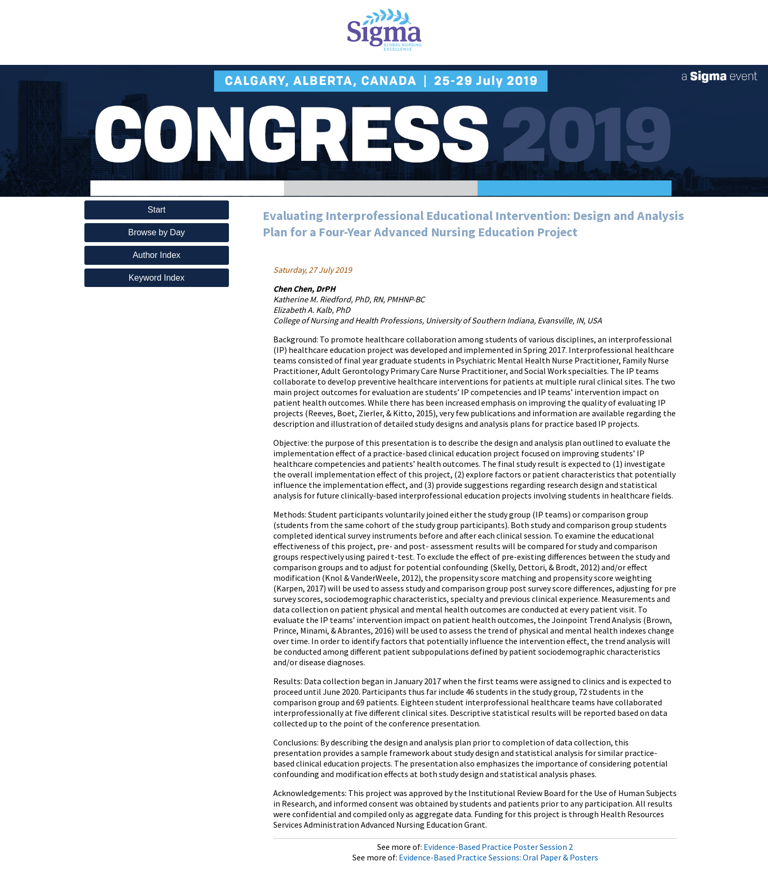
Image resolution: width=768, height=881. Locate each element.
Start (157, 209)
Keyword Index (157, 277)
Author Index (156, 255)
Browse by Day (156, 232)
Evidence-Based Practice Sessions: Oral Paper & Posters (498, 857)
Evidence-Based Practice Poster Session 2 (498, 846)
